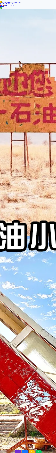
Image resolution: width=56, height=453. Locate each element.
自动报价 (25, 452)
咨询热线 (2, 6)
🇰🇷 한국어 (13, 5)
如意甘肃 (6, 3)
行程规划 (18, 452)
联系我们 (12, 3)
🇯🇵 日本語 (10, 5)
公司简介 (9, 3)
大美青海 (3, 3)
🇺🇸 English (7, 5)
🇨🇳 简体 (1, 5)
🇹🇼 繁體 (4, 5)
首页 (0, 3)
